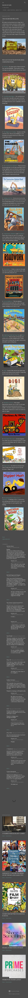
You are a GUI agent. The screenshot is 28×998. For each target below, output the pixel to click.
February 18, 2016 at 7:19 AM (17, 648)
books (6, 539)
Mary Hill (9, 660)
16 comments (8, 918)
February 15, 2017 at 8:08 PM (17, 782)
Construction (6, 233)
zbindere (18, 993)
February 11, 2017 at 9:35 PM (15, 708)
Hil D (8, 709)
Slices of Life (6, 5)
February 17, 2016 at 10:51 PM (19, 636)
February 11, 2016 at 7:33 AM (17, 622)
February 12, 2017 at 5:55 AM (17, 721)
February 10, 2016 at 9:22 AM (13, 576)
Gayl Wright (10, 636)
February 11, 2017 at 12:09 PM (13, 681)
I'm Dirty (6, 66)
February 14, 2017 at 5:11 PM (17, 758)
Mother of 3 (14, 560)
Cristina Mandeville (11, 771)
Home (4, 10)
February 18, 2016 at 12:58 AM (17, 659)
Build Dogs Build (8, 335)
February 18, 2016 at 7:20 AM (17, 669)
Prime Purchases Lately (11, 980)
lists (9, 539)
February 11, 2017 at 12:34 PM (17, 694)
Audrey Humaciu (11, 680)
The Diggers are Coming (10, 132)
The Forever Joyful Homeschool (15, 602)
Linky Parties (10, 10)
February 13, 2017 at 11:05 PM (19, 732)
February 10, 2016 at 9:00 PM (13, 603)
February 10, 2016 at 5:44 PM (17, 562)
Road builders (6, 269)
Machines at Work (8, 402)
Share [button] (3, 537)
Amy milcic (9, 732)
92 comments (8, 877)
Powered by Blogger (14, 991)
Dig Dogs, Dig (16, 335)
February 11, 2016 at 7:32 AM (17, 614)
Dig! (5, 370)
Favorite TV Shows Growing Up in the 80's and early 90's (13, 874)
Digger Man (7, 465)
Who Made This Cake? (9, 438)
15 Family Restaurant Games (13, 833)
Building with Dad (7, 198)
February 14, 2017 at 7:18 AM (17, 739)
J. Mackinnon (10, 749)
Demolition (20, 233)
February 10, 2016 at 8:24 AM (13, 547)
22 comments (8, 835)
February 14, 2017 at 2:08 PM (20, 749)
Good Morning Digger (9, 96)
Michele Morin (10, 546)
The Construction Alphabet (10, 165)
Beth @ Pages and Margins (13, 575)
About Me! (18, 10)
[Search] (25, 2)
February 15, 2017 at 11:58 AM (13, 772)
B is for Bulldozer (7, 301)
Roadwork (13, 233)
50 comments (9, 982)
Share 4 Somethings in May (12, 948)
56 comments (8, 950)
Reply (8, 572)
